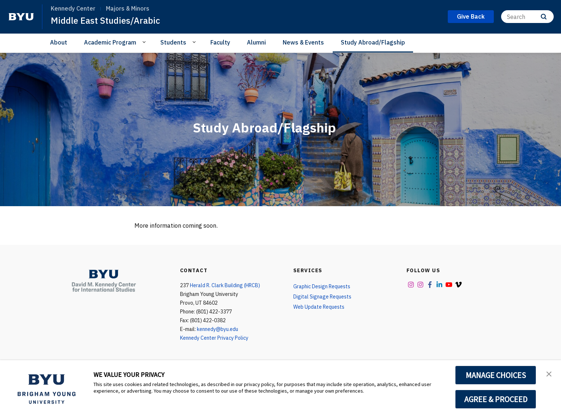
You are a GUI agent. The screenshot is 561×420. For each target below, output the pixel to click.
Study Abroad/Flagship (373, 42)
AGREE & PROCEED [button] (495, 399)
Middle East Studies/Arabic (105, 20)
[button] (549, 373)
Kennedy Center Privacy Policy (214, 338)
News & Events (303, 42)
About (58, 42)
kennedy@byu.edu (217, 329)
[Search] (527, 16)
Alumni (256, 42)
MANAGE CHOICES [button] (496, 375)
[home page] (21, 16)
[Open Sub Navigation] (145, 42)
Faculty (220, 42)
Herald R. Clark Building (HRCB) (225, 285)
